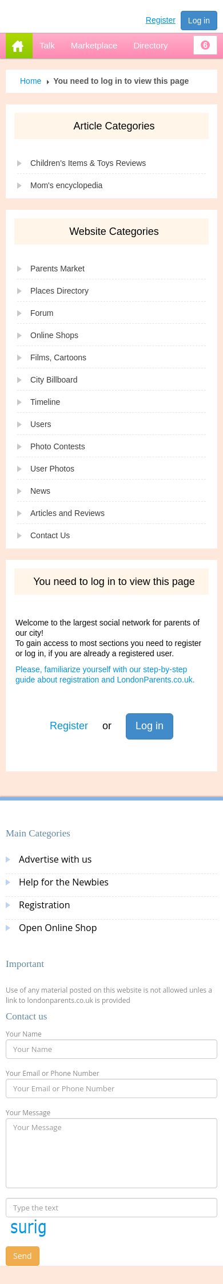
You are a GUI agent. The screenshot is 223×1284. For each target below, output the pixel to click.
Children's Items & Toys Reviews (88, 163)
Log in (199, 20)
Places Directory (59, 290)
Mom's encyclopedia (66, 185)
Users (40, 424)
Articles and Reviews (67, 513)
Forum (41, 313)
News (40, 490)
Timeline (45, 402)
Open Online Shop (58, 928)
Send (22, 1255)
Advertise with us (55, 859)
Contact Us (50, 535)
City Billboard (53, 379)
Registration (44, 905)
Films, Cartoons (58, 357)
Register (161, 20)
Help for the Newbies (64, 882)
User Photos (52, 468)
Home (30, 81)
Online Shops (54, 335)
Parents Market (57, 268)
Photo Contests (57, 446)
